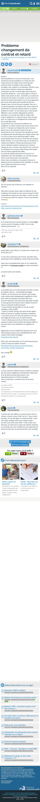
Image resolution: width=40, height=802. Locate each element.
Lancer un (20, 442)
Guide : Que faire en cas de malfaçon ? (29, 483)
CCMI (36, 222)
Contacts (7, 793)
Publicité (35, 794)
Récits (14, 8)
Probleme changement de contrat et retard (16, 49)
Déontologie (28, 794)
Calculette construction (8, 794)
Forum (4, 8)
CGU (17, 794)
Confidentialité (17, 796)
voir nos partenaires (5, 782)
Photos (23, 8)
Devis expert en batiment (9, 483)
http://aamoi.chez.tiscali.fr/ (9, 337)
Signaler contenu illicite (17, 793)
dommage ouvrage (17, 265)
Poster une (20, 445)
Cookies (25, 796)
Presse (22, 794)
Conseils (34, 8)
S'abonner (33, 64)
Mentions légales (30, 793)
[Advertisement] (20, 591)
